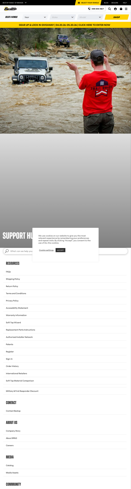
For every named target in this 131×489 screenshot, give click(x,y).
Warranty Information (16, 315)
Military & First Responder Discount (22, 391)
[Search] (109, 9)
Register (10, 351)
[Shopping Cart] (121, 9)
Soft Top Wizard (13, 322)
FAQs (8, 271)
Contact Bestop (13, 410)
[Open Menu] (126, 8)
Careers (9, 445)
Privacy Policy (12, 300)
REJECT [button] (69, 250)
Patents (9, 344)
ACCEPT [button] (60, 250)
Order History (12, 366)
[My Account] (115, 9)
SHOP (116, 17)
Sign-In (9, 358)
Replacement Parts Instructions (20, 329)
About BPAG (11, 438)
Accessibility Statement (17, 307)
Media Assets (12, 472)
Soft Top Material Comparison (20, 380)
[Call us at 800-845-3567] (97, 8)
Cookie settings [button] (46, 250)
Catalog (9, 465)
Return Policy (12, 286)
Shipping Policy (13, 278)
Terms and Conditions (16, 293)
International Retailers (16, 373)
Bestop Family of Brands (13, 2)
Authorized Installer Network (19, 337)
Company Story (13, 430)
